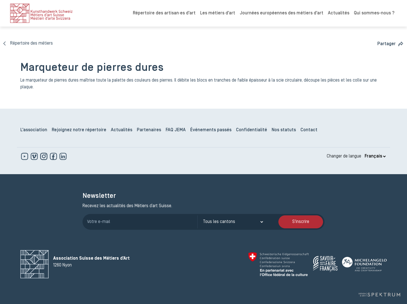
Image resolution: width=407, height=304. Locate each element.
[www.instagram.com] (44, 156)
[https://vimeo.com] (35, 156)
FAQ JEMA (176, 130)
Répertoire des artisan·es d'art (164, 13)
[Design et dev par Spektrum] (379, 294)
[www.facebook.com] (54, 156)
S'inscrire (300, 222)
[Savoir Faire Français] (325, 264)
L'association (33, 130)
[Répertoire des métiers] (28, 43)
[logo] (41, 13)
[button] (390, 44)
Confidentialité (251, 130)
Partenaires (149, 130)
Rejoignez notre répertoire (79, 130)
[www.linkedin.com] (63, 156)
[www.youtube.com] (25, 156)
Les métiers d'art (217, 13)
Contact (308, 130)
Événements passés (210, 130)
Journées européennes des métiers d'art (281, 13)
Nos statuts (284, 130)
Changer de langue (344, 156)
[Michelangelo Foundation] (364, 264)
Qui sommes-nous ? (374, 13)
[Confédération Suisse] (278, 264)
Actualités (338, 13)
